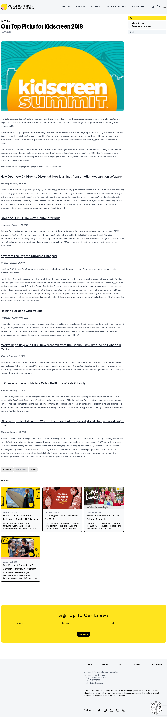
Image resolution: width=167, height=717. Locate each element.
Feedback (157, 665)
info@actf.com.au (96, 683)
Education (138, 6)
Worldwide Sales (117, 6)
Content (96, 6)
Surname (65, 623)
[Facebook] (99, 710)
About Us (65, 6)
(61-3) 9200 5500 (93, 680)
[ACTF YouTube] (123, 710)
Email (112, 623)
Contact (137, 665)
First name (19, 623)
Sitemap (88, 665)
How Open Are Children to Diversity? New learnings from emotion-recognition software (61, 177)
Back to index (21, 469)
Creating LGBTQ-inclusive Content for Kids (30, 218)
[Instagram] (105, 710)
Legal (105, 665)
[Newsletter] (117, 710)
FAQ (120, 665)
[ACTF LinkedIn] (111, 710)
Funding (81, 6)
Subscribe (83, 634)
